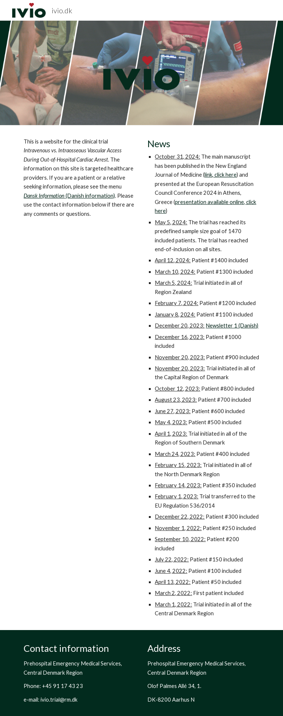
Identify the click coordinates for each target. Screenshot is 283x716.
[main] (79, 177)
